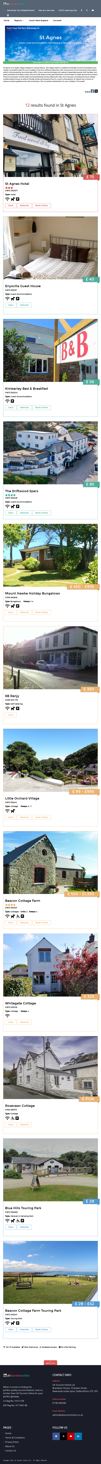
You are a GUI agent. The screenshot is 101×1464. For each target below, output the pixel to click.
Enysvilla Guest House (23, 286)
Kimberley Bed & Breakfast (26, 388)
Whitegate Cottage (20, 1003)
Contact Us (10, 1450)
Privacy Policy (12, 1442)
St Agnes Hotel (17, 184)
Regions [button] (19, 20)
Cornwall (57, 20)
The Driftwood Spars (21, 491)
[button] (50, 1362)
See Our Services (47, 10)
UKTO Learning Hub (68, 10)
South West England (38, 20)
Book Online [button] (41, 205)
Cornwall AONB (59, 62)
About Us (9, 1446)
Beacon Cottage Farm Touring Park (33, 1310)
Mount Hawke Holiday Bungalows (32, 593)
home (6, 20)
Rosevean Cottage (20, 1106)
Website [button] (24, 205)
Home (8, 1433)
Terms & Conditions (15, 1437)
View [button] (10, 205)
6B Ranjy (12, 696)
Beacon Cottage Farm (22, 901)
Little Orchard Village (22, 798)
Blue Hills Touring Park (23, 1208)
